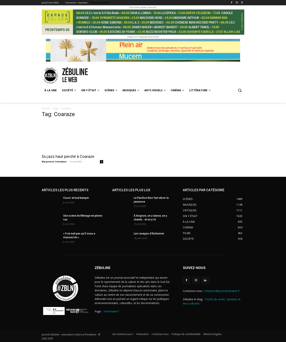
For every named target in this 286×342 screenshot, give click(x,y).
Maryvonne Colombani (54, 161)
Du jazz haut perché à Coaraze (68, 156)
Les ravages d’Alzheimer (149, 233)
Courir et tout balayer (76, 197)
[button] (239, 90)
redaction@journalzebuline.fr (222, 291)
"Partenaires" (111, 311)
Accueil (45, 108)
